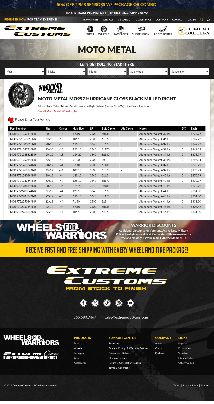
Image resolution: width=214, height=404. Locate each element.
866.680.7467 (85, 317)
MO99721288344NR (23, 186)
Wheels (103, 31)
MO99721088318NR (23, 154)
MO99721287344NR (23, 180)
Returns (205, 385)
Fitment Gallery (186, 358)
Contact (178, 20)
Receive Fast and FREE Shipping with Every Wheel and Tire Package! (107, 251)
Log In (192, 20)
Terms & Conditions (119, 368)
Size (47, 128)
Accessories (163, 31)
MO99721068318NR (23, 139)
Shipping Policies (117, 358)
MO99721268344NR (23, 170)
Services (108, 20)
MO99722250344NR (23, 201)
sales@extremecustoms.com (126, 317)
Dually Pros (144, 20)
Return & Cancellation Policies (125, 363)
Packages (120, 31)
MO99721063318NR (23, 134)
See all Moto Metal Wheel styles (57, 111)
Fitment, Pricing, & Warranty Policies (128, 348)
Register (182, 343)
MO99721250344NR (23, 160)
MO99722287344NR (23, 196)
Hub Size (78, 128)
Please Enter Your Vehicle (29, 119)
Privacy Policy (190, 385)
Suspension (140, 31)
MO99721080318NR (23, 144)
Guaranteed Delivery (120, 353)
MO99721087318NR (23, 149)
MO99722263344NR (23, 206)
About (158, 343)
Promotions (90, 20)
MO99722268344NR (23, 212)
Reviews (159, 353)
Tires (90, 31)
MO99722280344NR (23, 191)
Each (194, 128)
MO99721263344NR (23, 165)
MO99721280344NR (23, 175)
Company (162, 20)
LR (91, 128)
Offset (63, 128)
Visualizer (124, 20)
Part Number (18, 128)
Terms (176, 385)
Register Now (15, 19)
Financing (114, 343)
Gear (76, 358)
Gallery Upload (186, 363)
